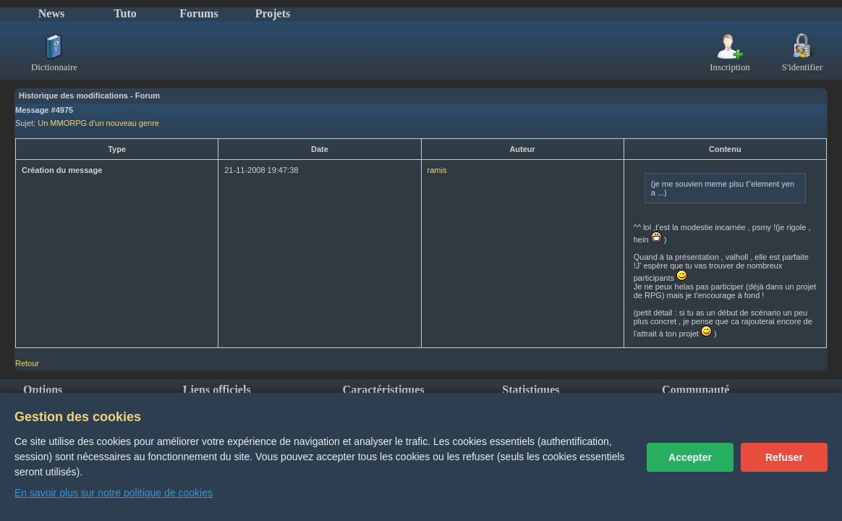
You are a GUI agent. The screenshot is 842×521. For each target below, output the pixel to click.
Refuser (784, 457)
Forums (198, 13)
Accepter (690, 457)
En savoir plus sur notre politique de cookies (113, 493)
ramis (437, 170)
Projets (273, 13)
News (51, 13)
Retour (27, 363)
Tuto (125, 13)
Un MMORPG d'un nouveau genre (98, 123)
